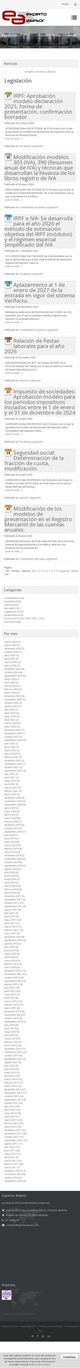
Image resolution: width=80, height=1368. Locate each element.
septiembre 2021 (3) (15, 770)
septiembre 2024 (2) (15, 675)
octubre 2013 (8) (13, 1055)
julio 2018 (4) (11, 872)
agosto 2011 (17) (13, 1143)
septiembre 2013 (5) (15, 1059)
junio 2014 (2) (11, 1028)
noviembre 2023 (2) (14, 699)
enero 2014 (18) (12, 1045)
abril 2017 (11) (12, 923)
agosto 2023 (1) (12, 706)
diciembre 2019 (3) (14, 825)
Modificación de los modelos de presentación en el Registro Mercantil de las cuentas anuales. (38, 519)
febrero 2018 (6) (13, 889)
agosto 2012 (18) (13, 1103)
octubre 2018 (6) (13, 862)
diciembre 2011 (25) (15, 1130)
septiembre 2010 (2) (15, 1181)
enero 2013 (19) (12, 1086)
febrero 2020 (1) (13, 821)
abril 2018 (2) (11, 882)
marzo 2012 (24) (13, 1120)
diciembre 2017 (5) (14, 896)
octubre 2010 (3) (13, 1177)
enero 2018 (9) (12, 892)
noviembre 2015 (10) (15, 974)
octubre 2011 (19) (13, 1137)
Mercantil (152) (12, 608)
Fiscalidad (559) (12, 601)
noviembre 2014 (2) (14, 1014)
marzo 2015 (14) (13, 1001)
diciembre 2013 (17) (15, 1048)
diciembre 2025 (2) (14, 648)
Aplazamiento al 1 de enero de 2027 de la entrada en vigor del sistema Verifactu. (40, 292)
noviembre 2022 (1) (14, 733)
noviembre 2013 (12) (15, 1052)
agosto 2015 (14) (13, 984)
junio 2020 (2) (11, 808)
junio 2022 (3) (11, 747)
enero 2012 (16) (12, 1126)
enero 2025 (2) (12, 665)
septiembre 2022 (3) (15, 740)
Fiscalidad (24, 146)
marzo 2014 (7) (12, 1038)
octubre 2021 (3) (13, 767)
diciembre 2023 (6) (14, 696)
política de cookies (39, 1364)
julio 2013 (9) (11, 1065)
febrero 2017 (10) (13, 930)
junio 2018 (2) (11, 875)
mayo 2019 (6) (11, 841)
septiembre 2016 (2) (15, 940)
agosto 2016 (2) (12, 943)
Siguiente (64, 571)
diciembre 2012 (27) (15, 1089)
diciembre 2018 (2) (14, 855)
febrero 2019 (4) (13, 848)
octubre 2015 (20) (13, 977)
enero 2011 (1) (12, 1167)
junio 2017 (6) (11, 916)
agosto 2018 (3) (12, 869)
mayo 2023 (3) (11, 716)
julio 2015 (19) (11, 987)
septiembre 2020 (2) (15, 804)
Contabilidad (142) (14, 598)
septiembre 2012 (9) (15, 1099)
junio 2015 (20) (12, 991)
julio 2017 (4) (11, 913)
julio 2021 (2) (11, 774)
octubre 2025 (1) (13, 652)
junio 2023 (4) (11, 713)
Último (74, 571)
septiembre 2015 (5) (15, 981)
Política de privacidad (50, 1326)
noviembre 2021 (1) (14, 763)
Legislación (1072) (13, 611)
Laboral (23, 380)
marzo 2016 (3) (12, 960)
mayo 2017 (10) (12, 919)
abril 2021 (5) (11, 784)
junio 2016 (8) (11, 950)
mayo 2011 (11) (12, 1153)
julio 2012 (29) (11, 1106)
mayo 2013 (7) (11, 1072)
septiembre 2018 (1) (15, 865)
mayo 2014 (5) (11, 1031)
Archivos (40, 71)
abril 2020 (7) (11, 814)
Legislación (37, 146)
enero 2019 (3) (12, 852)
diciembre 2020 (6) (14, 797)
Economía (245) (12, 621)
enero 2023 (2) (12, 726)
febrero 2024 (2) (13, 689)
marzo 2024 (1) (12, 685)
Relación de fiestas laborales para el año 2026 (35, 346)
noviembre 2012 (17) (15, 1092)
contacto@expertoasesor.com (22, 1225)
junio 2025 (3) (11, 655)
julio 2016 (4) (11, 947)
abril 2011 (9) (11, 1157)
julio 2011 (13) (11, 1147)
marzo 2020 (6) (12, 818)
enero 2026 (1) (12, 645)
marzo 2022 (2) (12, 753)
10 (57, 571)
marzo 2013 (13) (13, 1079)
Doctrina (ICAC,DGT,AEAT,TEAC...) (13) (24, 618)
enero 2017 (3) (12, 933)
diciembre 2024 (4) (14, 669)
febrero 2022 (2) (13, 757)
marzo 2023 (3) (12, 723)
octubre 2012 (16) (13, 1096)
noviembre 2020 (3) (14, 801)
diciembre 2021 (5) (14, 760)
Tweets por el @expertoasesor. (18, 1313)
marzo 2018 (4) (12, 886)
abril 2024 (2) (11, 682)
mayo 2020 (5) (11, 811)
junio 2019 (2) (11, 838)
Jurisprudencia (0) (13, 615)
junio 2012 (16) (12, 1109)
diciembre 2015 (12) (15, 970)
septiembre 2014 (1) (15, 1021)
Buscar (51, 71)
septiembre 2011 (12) (15, 1140)
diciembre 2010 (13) (15, 1170)
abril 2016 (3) (11, 957)
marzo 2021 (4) (12, 787)
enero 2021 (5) (12, 794)
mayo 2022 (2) (11, 750)
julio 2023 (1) (11, 709)
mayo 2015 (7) (11, 994)
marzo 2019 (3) (12, 845)
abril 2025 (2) (11, 658)
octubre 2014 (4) (13, 1018)
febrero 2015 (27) (13, 1004)
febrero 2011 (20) (13, 1164)
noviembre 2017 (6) (14, 899)
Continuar (69, 1357)
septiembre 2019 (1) (15, 831)
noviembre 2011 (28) (15, 1133)
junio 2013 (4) (11, 1069)
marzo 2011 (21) (13, 1160)
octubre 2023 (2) (13, 702)
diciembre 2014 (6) (14, 1011)
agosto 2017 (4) (12, 909)
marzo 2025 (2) (12, 662)
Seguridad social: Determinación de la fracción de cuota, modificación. (34, 460)
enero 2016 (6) (12, 967)
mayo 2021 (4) (11, 780)
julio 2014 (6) (11, 1025)
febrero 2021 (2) (13, 791)
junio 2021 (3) (11, 777)
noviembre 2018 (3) (14, 858)
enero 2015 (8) (12, 1008)
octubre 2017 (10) (13, 903)
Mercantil (39, 559)
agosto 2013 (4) (12, 1062)
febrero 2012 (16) (13, 1123)
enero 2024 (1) (12, 692)
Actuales (29, 71)
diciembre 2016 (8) (14, 936)
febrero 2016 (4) (13, 964)
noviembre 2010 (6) (14, 1174)
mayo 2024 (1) (11, 679)
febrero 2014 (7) (13, 1042)
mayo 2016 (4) (11, 953)
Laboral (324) (11, 604)
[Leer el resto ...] (13, 138)
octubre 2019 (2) (13, 828)
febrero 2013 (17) (13, 1082)
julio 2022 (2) (11, 743)
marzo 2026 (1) (12, 641)
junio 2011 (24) (12, 1150)
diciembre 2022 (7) (14, 730)
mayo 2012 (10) (12, 1113)
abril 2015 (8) (11, 997)
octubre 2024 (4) (13, 672)
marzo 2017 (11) (13, 926)
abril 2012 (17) (12, 1116)
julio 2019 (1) (11, 835)
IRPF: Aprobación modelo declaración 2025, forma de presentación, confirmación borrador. (38, 106)
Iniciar (65, 4)
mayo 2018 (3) (11, 879)
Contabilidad (26, 207)
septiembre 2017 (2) (15, 906)
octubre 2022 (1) (13, 736)
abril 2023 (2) (11, 719)
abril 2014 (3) (11, 1035)
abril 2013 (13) (12, 1075)
